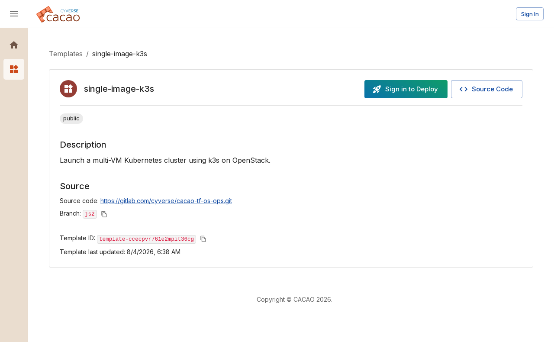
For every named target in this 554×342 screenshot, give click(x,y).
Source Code (486, 89)
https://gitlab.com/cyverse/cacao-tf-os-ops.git (166, 200)
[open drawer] (14, 14)
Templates (66, 53)
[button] (13, 45)
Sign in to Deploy (405, 89)
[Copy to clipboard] (104, 214)
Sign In (530, 13)
